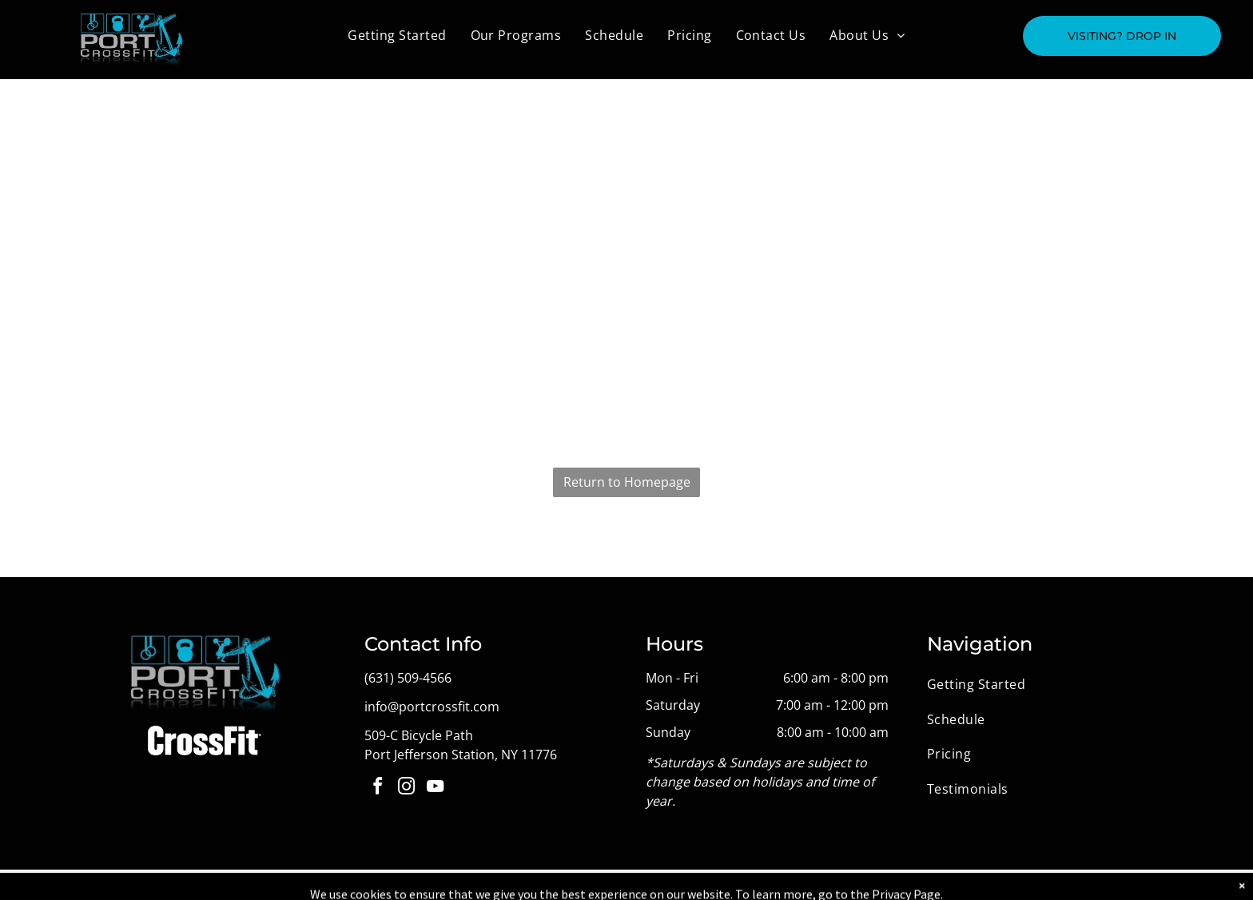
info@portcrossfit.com (431, 706)
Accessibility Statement (704, 884)
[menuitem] (397, 35)
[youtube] (435, 788)
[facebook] (377, 788)
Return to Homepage (626, 482)
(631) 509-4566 (407, 678)
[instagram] (406, 788)
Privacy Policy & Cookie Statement (572, 884)
